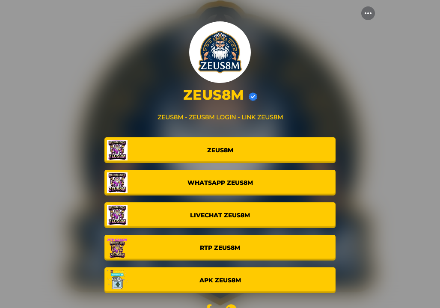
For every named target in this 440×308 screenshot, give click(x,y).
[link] (220, 150)
